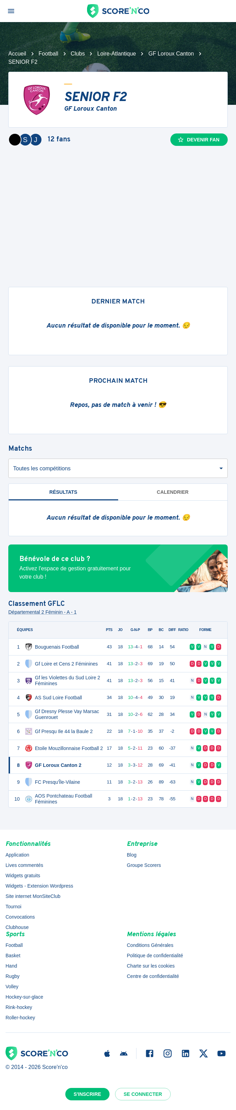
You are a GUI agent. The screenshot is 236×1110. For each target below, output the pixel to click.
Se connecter (143, 1094)
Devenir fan (198, 139)
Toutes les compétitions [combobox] (41, 468)
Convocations (20, 917)
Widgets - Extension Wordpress (39, 886)
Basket (13, 955)
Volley (12, 986)
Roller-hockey (20, 1017)
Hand (11, 966)
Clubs (78, 54)
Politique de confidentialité (155, 955)
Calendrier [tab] (173, 492)
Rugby (12, 976)
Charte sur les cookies (151, 966)
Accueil (17, 54)
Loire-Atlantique (116, 54)
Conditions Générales (150, 945)
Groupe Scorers (144, 865)
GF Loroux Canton (171, 54)
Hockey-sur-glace (24, 997)
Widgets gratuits (23, 875)
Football (48, 54)
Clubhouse (17, 927)
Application (17, 855)
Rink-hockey (19, 1007)
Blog (131, 855)
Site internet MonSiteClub (33, 896)
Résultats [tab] (63, 492)
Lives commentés (24, 865)
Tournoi (13, 906)
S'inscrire (87, 1094)
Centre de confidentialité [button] (153, 976)
